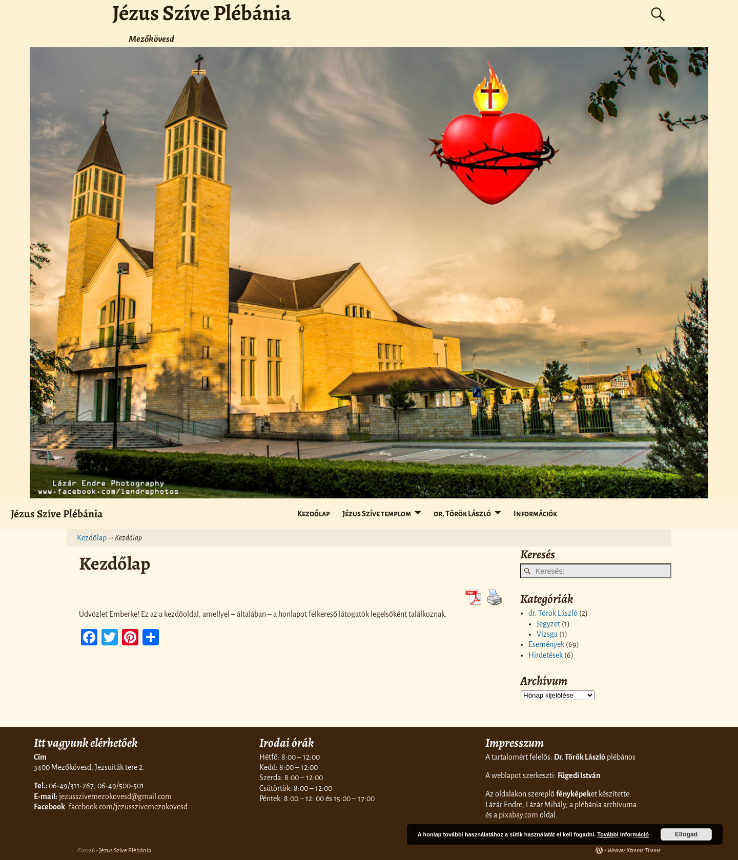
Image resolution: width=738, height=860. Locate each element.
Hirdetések (545, 655)
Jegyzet (548, 624)
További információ (623, 834)
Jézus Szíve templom (376, 514)
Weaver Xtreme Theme (634, 850)
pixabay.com (518, 815)
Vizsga (547, 634)
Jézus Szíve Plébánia (56, 513)
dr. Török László (462, 514)
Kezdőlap (313, 514)
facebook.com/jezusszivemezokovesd (128, 807)
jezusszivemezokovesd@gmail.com (115, 796)
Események (546, 644)
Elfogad (686, 834)
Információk (535, 514)
